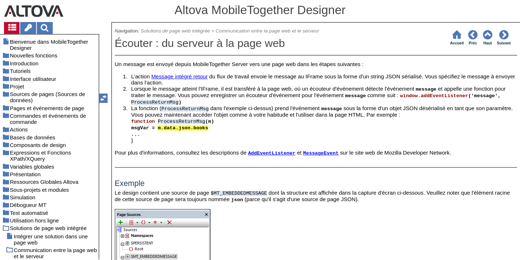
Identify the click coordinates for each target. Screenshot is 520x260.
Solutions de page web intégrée (175, 31)
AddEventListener (271, 153)
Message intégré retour (179, 76)
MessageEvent (320, 153)
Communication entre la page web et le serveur (267, 31)
